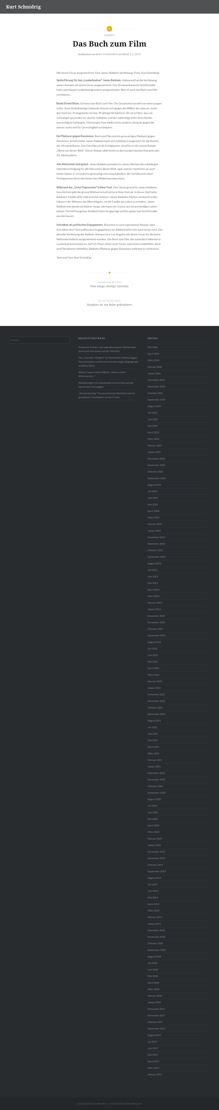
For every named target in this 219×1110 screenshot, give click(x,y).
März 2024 (153, 517)
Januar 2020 (154, 845)
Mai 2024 (153, 504)
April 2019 (153, 904)
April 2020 (153, 825)
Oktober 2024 (155, 471)
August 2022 (154, 642)
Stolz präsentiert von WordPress (92, 1103)
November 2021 (156, 700)
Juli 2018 (152, 962)
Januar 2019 (154, 923)
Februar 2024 (155, 523)
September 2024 (157, 478)
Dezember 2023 (156, 537)
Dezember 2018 (156, 930)
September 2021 (157, 714)
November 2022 (156, 622)
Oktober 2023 (155, 550)
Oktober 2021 (155, 707)
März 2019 (153, 910)
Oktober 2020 (155, 786)
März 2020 (153, 831)
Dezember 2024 (156, 458)
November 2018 (156, 936)
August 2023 (154, 563)
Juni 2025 (153, 419)
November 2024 (156, 465)
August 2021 (154, 720)
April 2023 (153, 589)
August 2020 (154, 799)
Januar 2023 (154, 609)
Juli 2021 (152, 727)
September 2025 (157, 399)
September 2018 (157, 949)
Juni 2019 (153, 890)
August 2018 (154, 956)
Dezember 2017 (156, 1008)
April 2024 (153, 510)
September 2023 (157, 556)
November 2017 (156, 1015)
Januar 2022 (154, 687)
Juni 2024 (153, 497)
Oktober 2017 (155, 1021)
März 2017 (153, 1067)
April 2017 (153, 1061)
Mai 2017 (153, 1054)
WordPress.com (134, 1103)
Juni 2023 (153, 576)
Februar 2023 (155, 602)
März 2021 (153, 753)
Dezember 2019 (156, 851)
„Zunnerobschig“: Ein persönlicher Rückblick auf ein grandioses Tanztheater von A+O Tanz (106, 395)
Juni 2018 (153, 969)
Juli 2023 (152, 569)
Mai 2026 (153, 347)
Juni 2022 (153, 655)
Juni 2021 (153, 733)
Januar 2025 (154, 452)
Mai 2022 (153, 661)
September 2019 (157, 871)
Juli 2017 (152, 1041)
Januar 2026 (154, 373)
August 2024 (154, 484)
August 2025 (154, 406)
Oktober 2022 (155, 628)
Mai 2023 (153, 582)
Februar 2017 (155, 1074)
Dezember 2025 (156, 379)
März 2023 (153, 596)
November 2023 (156, 543)
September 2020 (157, 792)
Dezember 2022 (156, 615)
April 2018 (153, 982)
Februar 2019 (155, 917)
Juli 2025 (152, 412)
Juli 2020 (152, 805)
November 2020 (156, 779)
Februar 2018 (155, 995)
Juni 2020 (153, 812)
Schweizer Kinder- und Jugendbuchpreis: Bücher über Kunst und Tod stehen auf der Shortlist (107, 349)
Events (109, 35)
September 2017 (157, 1028)
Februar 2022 (155, 681)
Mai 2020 (153, 818)
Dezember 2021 (156, 694)
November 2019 (156, 858)
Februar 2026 (155, 366)
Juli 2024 (152, 491)
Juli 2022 (152, 648)
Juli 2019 (152, 884)
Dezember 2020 (156, 772)
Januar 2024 (154, 530)
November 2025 (156, 386)
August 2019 (154, 877)
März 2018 (153, 989)
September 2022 (157, 635)
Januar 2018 (154, 1002)
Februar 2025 (155, 445)
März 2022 (153, 674)
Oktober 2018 (155, 943)
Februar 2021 (155, 759)
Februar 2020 (155, 838)
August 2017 (154, 1035)
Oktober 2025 (155, 393)
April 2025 (153, 432)
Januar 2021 (154, 766)
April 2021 (153, 746)
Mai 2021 (153, 740)
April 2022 (153, 668)
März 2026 (153, 360)
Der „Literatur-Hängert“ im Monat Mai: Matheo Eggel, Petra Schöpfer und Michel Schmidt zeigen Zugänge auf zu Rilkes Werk (108, 361)
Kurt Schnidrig (23, 7)
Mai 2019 (153, 897)
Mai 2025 (153, 425)
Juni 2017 (153, 1048)
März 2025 (153, 438)
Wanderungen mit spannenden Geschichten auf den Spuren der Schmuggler (106, 384)
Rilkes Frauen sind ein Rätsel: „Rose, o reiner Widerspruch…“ (102, 374)
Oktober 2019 (155, 864)
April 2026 (153, 353)
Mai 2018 (153, 976)
